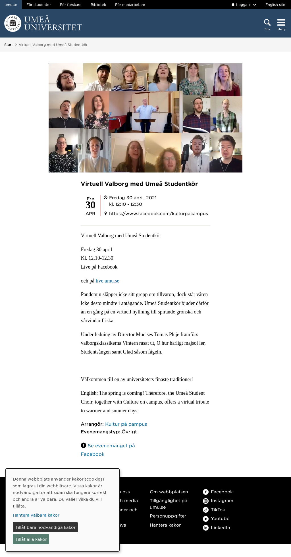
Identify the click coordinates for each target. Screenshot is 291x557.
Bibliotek (98, 4)
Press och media (119, 500)
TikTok (214, 509)
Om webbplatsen (169, 491)
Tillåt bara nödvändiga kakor (45, 527)
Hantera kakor (165, 524)
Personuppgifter (168, 515)
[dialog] (62, 510)
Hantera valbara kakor (36, 514)
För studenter (38, 4)
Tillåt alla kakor (31, 539)
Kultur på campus (126, 424)
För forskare (71, 4)
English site (275, 4)
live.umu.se (107, 281)
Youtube (216, 518)
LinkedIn (216, 527)
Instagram (218, 500)
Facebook (218, 491)
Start (8, 44)
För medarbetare (130, 4)
